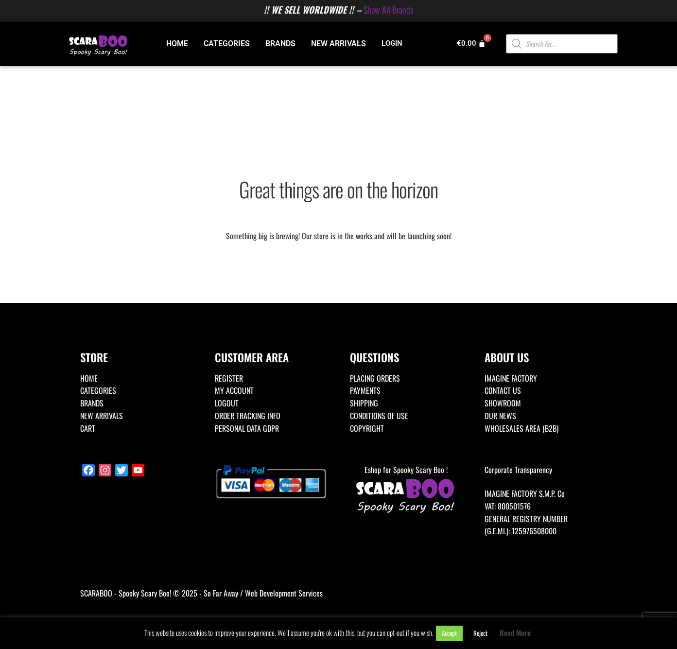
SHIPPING (364, 403)
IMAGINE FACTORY (511, 378)
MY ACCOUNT (234, 390)
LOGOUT (227, 403)
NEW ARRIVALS (338, 43)
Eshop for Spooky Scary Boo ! (406, 490)
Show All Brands (389, 9)
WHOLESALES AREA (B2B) (521, 428)
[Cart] (471, 43)
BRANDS (280, 43)
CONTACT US (503, 390)
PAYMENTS (365, 390)
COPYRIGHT (367, 428)
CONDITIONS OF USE (379, 415)
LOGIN (392, 43)
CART (87, 428)
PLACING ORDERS (375, 378)
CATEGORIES (227, 43)
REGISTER (229, 378)
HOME (177, 43)
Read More (515, 632)
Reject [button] (480, 633)
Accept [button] (449, 633)
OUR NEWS (500, 415)
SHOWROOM (503, 403)
